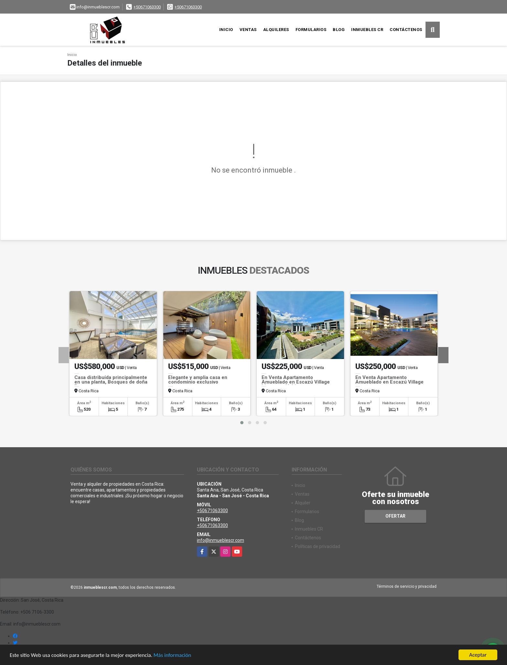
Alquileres (276, 29)
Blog (339, 29)
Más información (172, 655)
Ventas (248, 29)
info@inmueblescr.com (220, 540)
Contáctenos (406, 29)
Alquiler (302, 502)
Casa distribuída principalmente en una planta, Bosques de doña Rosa (110, 382)
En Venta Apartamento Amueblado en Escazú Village (389, 380)
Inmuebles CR (367, 29)
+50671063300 (147, 7)
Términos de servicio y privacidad (407, 586)
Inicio (226, 29)
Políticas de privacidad (317, 546)
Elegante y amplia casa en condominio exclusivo (197, 380)
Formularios (311, 29)
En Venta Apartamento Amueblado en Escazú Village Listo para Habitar (296, 382)
